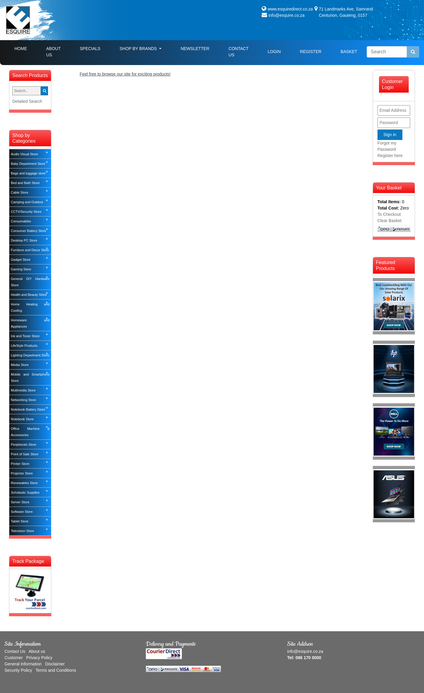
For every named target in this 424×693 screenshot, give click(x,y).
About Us (53, 51)
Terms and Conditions (55, 670)
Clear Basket (389, 220)
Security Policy (18, 670)
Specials (90, 48)
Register (311, 51)
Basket (349, 51)
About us (37, 651)
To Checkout (389, 214)
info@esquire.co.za (287, 15)
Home (25, 48)
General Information (23, 664)
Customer (14, 657)
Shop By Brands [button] (138, 48)
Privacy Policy (39, 657)
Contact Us (238, 51)
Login (274, 51)
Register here (390, 155)
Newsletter (195, 48)
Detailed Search (27, 101)
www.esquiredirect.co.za (290, 9)
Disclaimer (55, 664)
